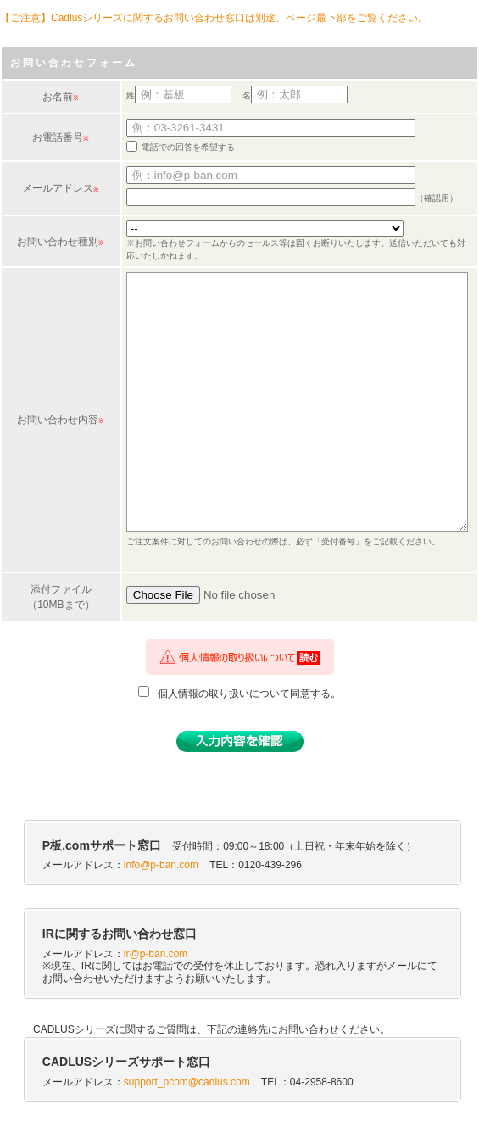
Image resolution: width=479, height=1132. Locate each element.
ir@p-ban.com (156, 954)
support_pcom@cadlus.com (187, 1082)
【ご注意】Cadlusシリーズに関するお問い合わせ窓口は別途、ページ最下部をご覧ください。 (214, 18)
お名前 (57, 97)
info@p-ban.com (161, 865)
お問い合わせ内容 (57, 420)
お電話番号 (57, 137)
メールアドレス (57, 188)
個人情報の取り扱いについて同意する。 (249, 694)
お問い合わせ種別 (57, 242)
